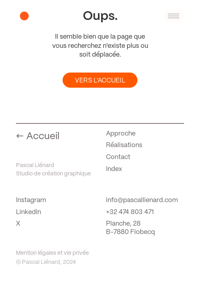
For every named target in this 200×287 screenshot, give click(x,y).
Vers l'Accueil (100, 81)
